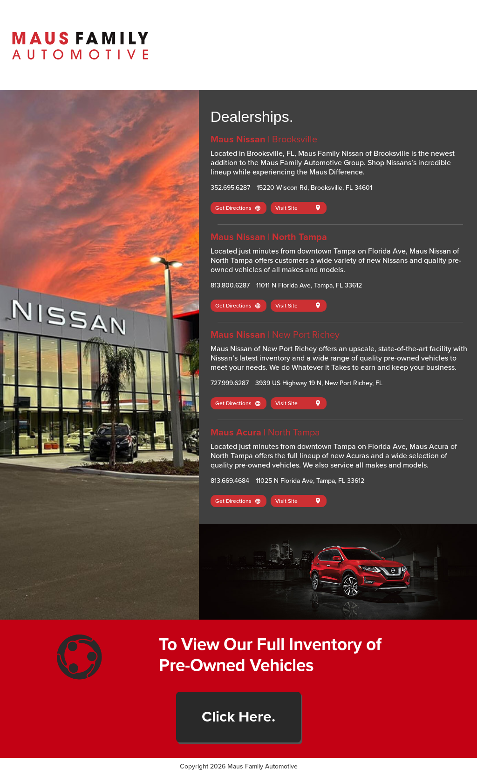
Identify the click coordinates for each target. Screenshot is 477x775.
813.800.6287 (230, 285)
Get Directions (237, 208)
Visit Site (297, 208)
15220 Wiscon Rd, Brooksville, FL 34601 (314, 188)
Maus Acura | (265, 432)
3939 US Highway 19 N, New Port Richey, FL (318, 383)
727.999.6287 (230, 383)
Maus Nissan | (264, 139)
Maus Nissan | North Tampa (269, 237)
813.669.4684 (230, 481)
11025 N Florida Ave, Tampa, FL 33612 (310, 481)
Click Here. (238, 717)
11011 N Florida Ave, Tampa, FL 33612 (309, 285)
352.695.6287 (230, 188)
